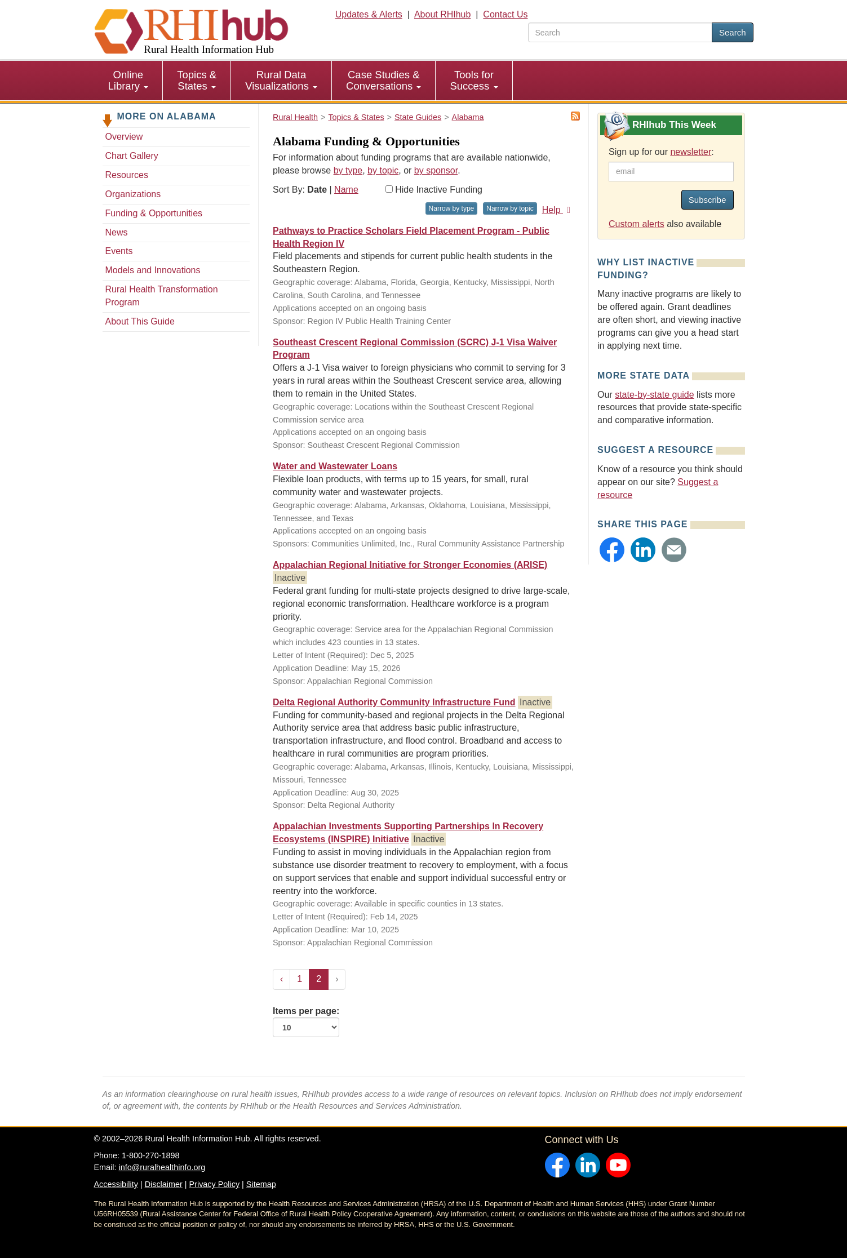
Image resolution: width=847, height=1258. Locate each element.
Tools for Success (474, 80)
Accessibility (116, 1184)
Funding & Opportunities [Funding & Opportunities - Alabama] (154, 213)
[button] (612, 549)
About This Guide (140, 321)
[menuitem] (128, 80)
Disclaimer (164, 1184)
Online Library (128, 80)
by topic (382, 170)
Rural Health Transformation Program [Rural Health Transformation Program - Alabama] (161, 296)
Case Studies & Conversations (383, 80)
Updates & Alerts (368, 14)
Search (732, 32)
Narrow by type (452, 208)
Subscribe (707, 200)
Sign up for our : (661, 152)
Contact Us (505, 14)
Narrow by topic (509, 208)
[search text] (620, 32)
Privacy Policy (214, 1184)
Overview (124, 136)
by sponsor (436, 170)
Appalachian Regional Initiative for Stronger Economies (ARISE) (410, 565)
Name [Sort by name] (346, 189)
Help (558, 210)
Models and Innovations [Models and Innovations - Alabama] (153, 270)
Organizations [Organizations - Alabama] (133, 194)
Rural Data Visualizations (281, 80)
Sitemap (261, 1184)
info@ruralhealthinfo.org (161, 1167)
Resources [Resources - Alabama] (126, 175)
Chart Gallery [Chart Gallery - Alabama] (131, 156)
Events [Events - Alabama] (119, 251)
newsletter (690, 152)
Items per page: (306, 1022)
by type (348, 170)
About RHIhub (442, 14)
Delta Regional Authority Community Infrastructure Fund (394, 702)
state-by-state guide (654, 394)
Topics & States (196, 80)
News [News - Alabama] (116, 232)
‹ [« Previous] (281, 979)
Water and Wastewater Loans (335, 466)
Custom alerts (636, 224)
